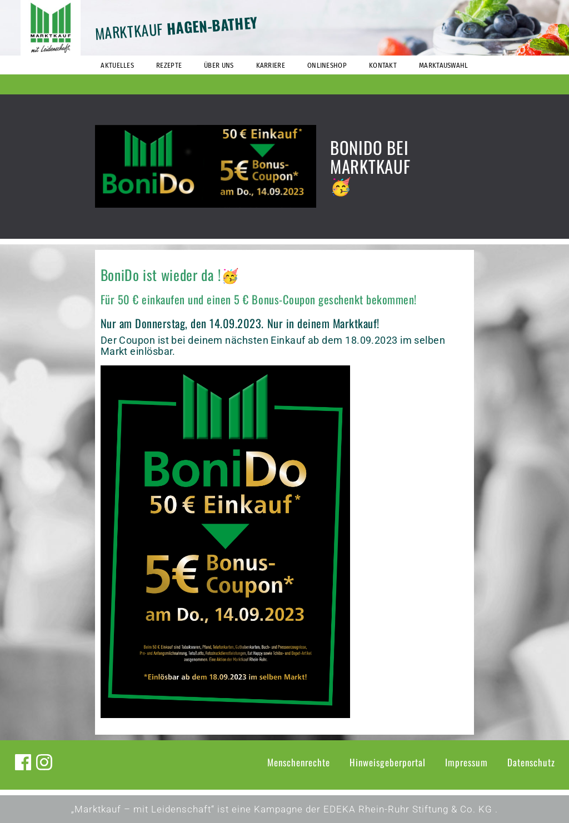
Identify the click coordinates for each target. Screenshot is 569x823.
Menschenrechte (298, 762)
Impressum (466, 762)
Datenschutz (531, 762)
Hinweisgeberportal (388, 762)
